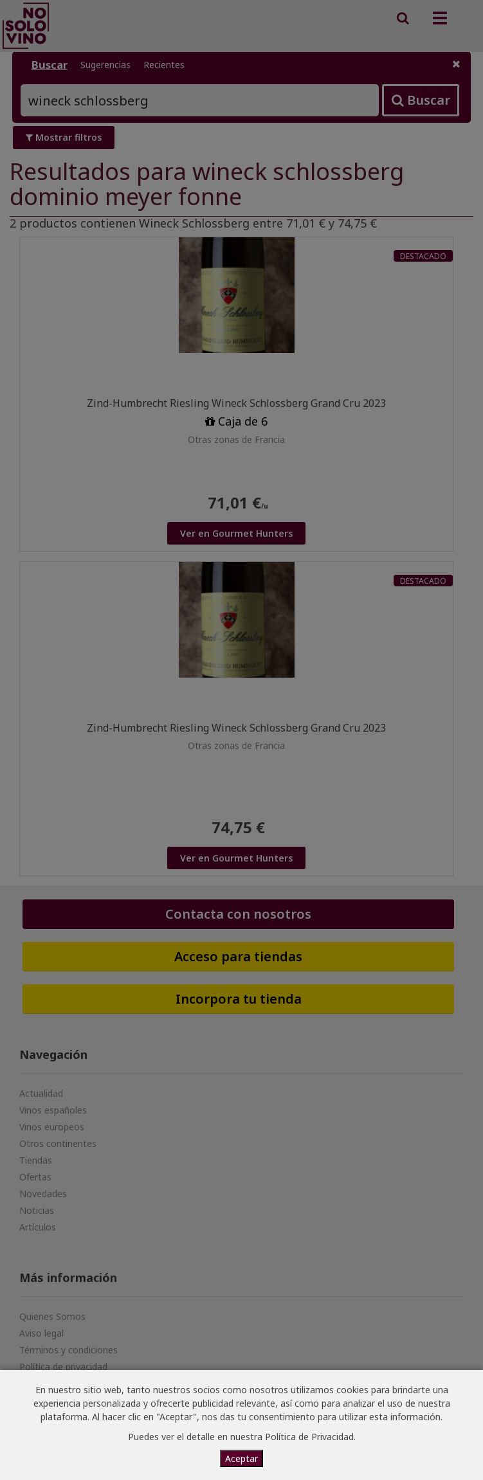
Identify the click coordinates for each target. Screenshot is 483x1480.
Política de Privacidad (309, 1436)
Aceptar (241, 1458)
